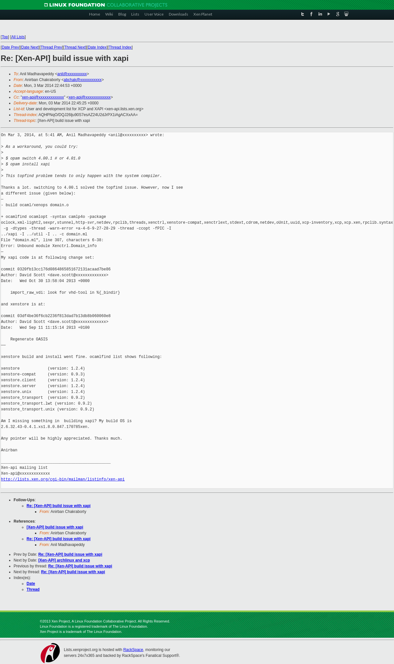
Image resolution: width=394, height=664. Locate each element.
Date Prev (10, 47)
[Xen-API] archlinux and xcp (64, 560)
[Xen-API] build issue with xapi (55, 527)
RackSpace (133, 649)
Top (5, 37)
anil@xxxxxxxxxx (72, 74)
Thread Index (120, 47)
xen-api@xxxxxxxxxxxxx (43, 97)
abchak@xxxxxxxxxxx (83, 79)
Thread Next (75, 47)
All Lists (18, 37)
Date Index (97, 47)
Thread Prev (51, 47)
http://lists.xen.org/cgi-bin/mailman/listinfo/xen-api (63, 479)
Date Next (30, 47)
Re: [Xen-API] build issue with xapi (58, 506)
